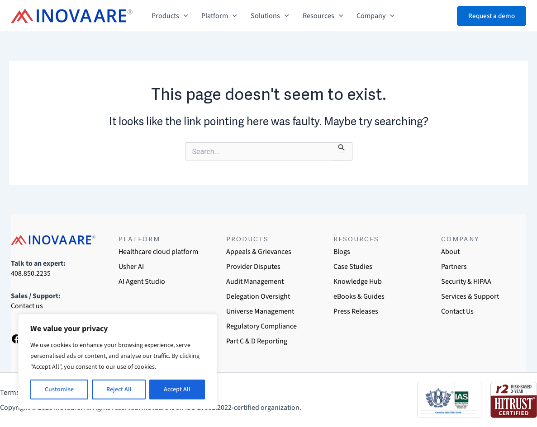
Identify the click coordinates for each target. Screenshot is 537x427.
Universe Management (260, 311)
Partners (454, 267)
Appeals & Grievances (258, 252)
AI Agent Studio (142, 281)
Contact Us (457, 311)
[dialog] (520, 409)
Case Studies (352, 267)
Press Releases (355, 311)
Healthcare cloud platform (158, 252)
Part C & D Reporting (256, 341)
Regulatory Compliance (261, 326)
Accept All (177, 389)
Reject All (119, 389)
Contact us (27, 306)
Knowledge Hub (357, 281)
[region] (117, 361)
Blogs (341, 252)
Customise (59, 389)
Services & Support (470, 296)
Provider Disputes (253, 267)
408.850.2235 (31, 273)
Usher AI (131, 267)
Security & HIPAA (466, 281)
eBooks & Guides (359, 296)
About (450, 252)
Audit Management (255, 281)
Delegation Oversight (258, 296)
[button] (183, 16)
